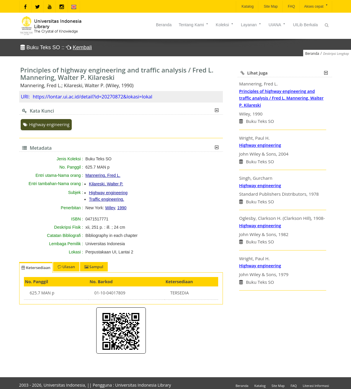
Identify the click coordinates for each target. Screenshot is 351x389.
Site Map (270, 6)
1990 (121, 207)
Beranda (164, 24)
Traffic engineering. (106, 199)
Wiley (110, 207)
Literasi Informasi (316, 385)
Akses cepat (316, 6)
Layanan (251, 24)
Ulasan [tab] (66, 266)
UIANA (277, 24)
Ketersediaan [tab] (35, 267)
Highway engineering (46, 124)
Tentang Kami (194, 24)
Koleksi (225, 24)
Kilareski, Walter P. (106, 184)
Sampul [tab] (93, 266)
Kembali (82, 47)
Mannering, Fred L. (102, 175)
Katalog (247, 6)
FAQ (291, 6)
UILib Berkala (305, 24)
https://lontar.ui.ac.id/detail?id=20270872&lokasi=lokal (92, 96)
